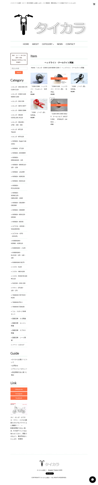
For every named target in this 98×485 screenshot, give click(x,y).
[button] (47, 44)
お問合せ (15, 365)
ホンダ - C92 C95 (18, 101)
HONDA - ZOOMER (19, 153)
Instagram (18, 394)
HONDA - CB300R (18, 210)
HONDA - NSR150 (18, 176)
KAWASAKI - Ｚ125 (18, 248)
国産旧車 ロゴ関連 (19, 318)
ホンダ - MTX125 (18, 136)
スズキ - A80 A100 (18, 271)
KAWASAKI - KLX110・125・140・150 (18, 255)
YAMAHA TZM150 (18, 307)
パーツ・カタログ (18, 345)
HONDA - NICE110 (18, 181)
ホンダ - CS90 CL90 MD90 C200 (48, 68)
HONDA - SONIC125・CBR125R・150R (17, 195)
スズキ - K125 (17, 267)
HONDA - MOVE (17, 222)
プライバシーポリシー (19, 369)
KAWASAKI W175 (18, 262)
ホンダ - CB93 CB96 (19, 110)
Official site (19, 389)
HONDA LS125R (18, 172)
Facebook (19, 398)
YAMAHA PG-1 (17, 302)
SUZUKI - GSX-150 (18, 283)
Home (33, 68)
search (19, 72)
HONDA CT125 (18, 148)
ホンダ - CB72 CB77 (19, 106)
